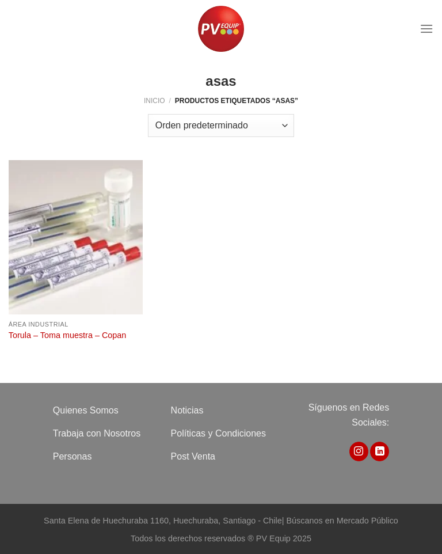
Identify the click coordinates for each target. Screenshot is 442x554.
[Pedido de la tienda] (221, 125)
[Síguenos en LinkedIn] (379, 451)
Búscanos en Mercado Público (342, 520)
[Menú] (426, 28)
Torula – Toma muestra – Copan (68, 335)
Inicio (154, 101)
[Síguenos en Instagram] (358, 451)
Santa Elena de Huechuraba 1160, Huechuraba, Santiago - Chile (163, 520)
